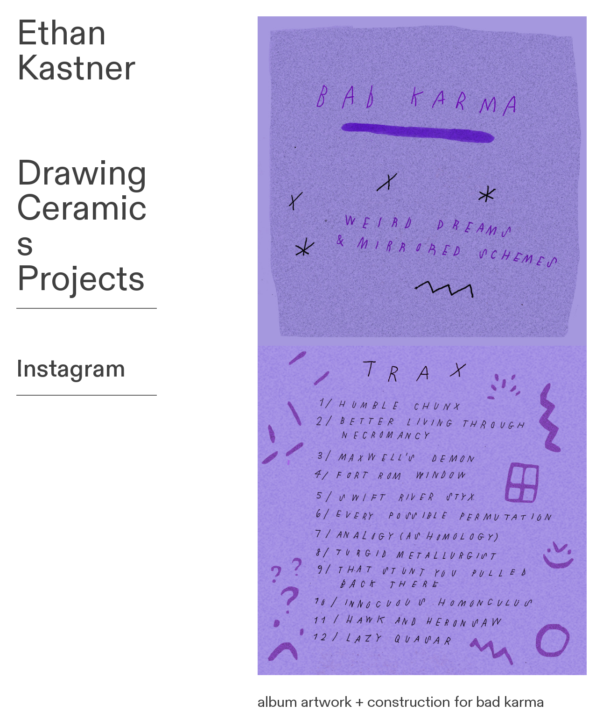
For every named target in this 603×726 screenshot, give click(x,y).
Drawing (81, 173)
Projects (80, 279)
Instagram (71, 369)
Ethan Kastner (76, 51)
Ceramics (81, 226)
